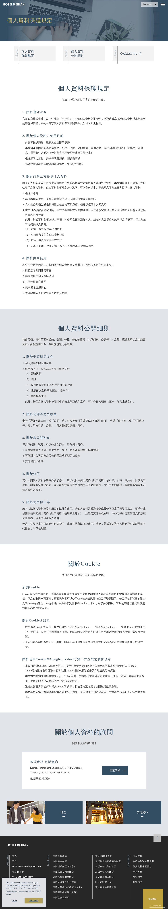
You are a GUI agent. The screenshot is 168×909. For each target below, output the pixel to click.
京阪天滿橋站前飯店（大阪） (68, 887)
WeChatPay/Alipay (22, 877)
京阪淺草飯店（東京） (64, 866)
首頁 (14, 856)
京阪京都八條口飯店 (105, 866)
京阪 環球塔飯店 (103, 856)
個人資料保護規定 (28, 53)
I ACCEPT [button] (33, 900)
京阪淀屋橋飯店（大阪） (66, 892)
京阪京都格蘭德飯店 (63, 871)
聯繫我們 (137, 882)
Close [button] (14, 900)
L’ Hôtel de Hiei (103, 882)
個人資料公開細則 (77, 53)
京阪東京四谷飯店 (104, 877)
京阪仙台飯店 (60, 861)
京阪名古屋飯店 (61, 897)
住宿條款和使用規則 (143, 861)
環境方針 (137, 871)
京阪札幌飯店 (60, 856)
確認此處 (98, 99)
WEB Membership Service (26, 866)
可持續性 (137, 877)
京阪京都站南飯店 (104, 871)
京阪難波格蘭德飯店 (105, 887)
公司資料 (137, 856)
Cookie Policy (11, 891)
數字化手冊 (18, 871)
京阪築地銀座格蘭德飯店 (108, 861)
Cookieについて (131, 53)
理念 (14, 861)
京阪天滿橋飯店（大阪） (66, 882)
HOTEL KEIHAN (13, 5)
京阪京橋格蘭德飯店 (63, 877)
